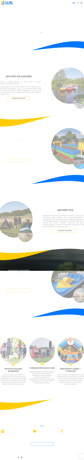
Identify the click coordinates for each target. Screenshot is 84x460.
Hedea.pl (65, 457)
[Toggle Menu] (73, 3)
